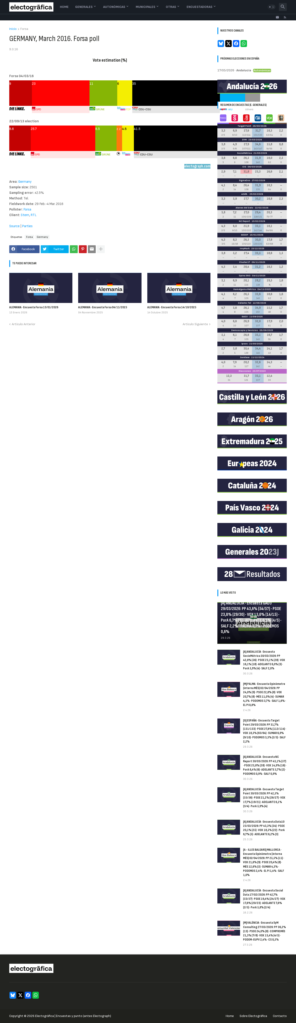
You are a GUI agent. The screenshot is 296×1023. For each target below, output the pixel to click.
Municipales (145, 7)
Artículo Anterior (23, 324)
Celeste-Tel (244, 303)
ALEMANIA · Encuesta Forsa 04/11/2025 (102, 307)
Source (14, 226)
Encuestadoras (199, 7)
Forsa (24, 29)
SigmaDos (244, 180)
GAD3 (245, 316)
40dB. (244, 194)
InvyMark (245, 248)
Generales (83, 7)
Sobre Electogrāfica (253, 1016)
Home (64, 7)
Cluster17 (244, 262)
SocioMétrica (244, 153)
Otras (171, 7)
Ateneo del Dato (244, 207)
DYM (244, 139)
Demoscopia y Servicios (244, 330)
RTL (34, 215)
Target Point (244, 126)
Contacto (280, 1016)
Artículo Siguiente (195, 324)
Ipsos (244, 343)
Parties (27, 226)
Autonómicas (114, 7)
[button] (271, 7)
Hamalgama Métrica (244, 289)
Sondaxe (245, 357)
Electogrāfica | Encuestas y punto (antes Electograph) (73, 1016)
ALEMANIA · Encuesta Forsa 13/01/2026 (33, 307)
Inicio (13, 29)
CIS (244, 166)
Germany (24, 181)
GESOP (244, 234)
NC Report (244, 221)
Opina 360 (244, 275)
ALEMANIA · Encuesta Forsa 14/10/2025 (171, 307)
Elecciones (245, 371)
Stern (25, 215)
